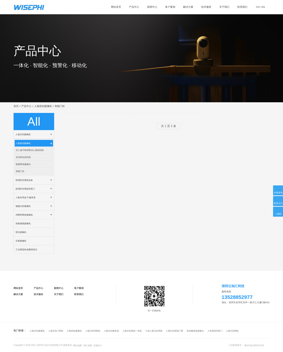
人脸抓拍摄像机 (43, 106)
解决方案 (18, 294)
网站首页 (18, 288)
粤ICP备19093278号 (254, 345)
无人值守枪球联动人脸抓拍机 (30, 150)
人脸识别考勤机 (92, 331)
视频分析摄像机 (23, 206)
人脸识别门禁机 (55, 331)
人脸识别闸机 (232, 331)
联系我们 (79, 294)
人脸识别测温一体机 (132, 331)
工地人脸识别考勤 (153, 331)
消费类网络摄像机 (24, 215)
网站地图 (77, 345)
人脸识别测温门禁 (174, 331)
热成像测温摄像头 (195, 331)
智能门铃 (60, 106)
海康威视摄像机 (23, 223)
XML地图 (87, 345)
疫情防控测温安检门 (25, 189)
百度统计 (97, 345)
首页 (16, 106)
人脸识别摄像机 (23, 134)
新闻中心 (58, 288)
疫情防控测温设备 (24, 180)
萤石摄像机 (21, 232)
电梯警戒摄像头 (23, 164)
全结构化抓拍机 (23, 157)
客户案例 (79, 288)
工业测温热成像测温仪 (26, 249)
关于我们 (58, 294)
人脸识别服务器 (111, 331)
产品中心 (26, 106)
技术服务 (38, 294)
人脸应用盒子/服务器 (26, 197)
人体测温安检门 (215, 331)
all (33, 121)
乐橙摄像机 (21, 241)
